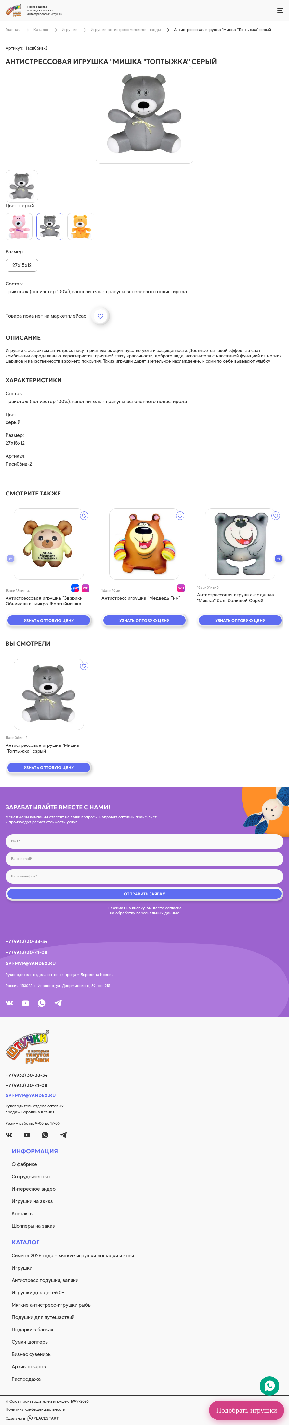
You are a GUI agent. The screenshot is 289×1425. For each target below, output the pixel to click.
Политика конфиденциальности (35, 1409)
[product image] (144, 115)
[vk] (9, 1003)
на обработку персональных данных (144, 913)
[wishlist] (84, 515)
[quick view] (49, 544)
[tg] (58, 1003)
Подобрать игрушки (246, 1410)
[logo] (144, 1047)
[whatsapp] (42, 1003)
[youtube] (25, 1003)
